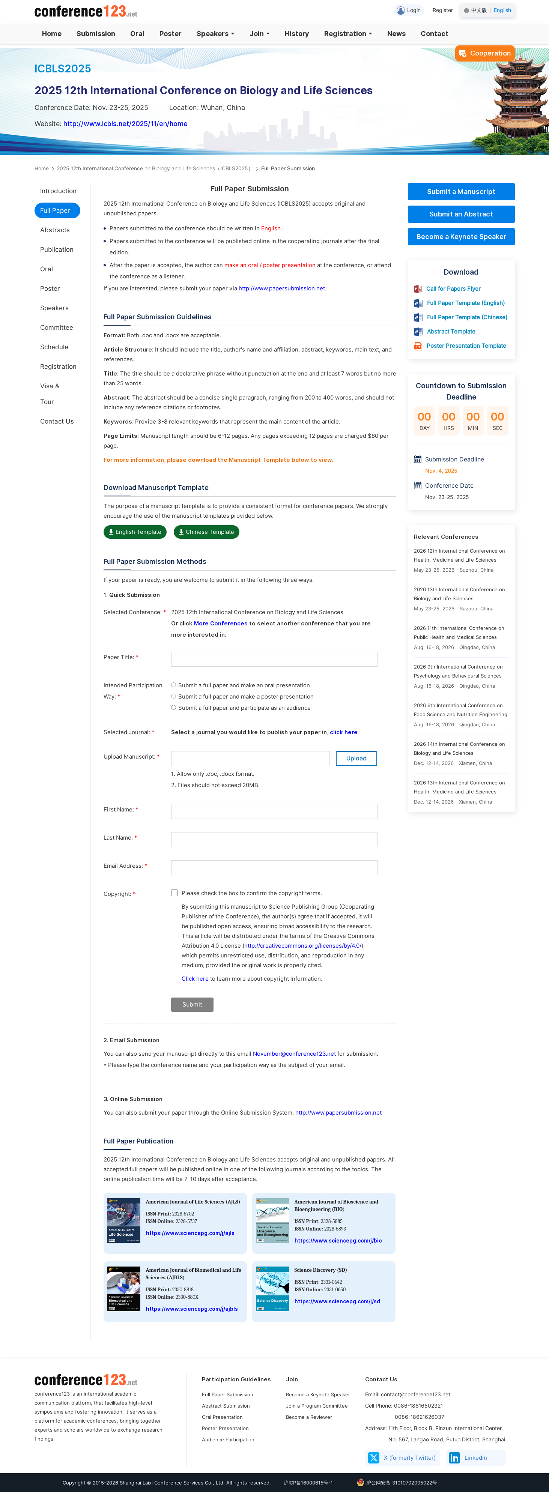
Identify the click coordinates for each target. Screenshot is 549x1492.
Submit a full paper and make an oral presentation (240, 685)
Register (443, 10)
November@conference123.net (295, 1053)
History (297, 34)
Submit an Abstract (461, 214)
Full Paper (55, 210)
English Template (135, 532)
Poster (170, 34)
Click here (195, 978)
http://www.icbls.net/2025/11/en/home (125, 124)
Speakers (216, 34)
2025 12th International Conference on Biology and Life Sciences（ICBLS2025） (155, 168)
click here (344, 732)
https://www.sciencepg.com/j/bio (338, 1241)
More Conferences (221, 623)
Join (260, 34)
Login (409, 10)
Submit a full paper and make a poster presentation (242, 696)
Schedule (54, 347)
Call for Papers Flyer (453, 288)
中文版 (479, 10)
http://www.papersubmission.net (282, 288)
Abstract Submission (226, 1406)
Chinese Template (206, 532)
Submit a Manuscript (461, 191)
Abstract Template (451, 331)
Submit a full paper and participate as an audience (241, 708)
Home (52, 34)
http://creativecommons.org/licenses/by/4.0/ (302, 945)
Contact (434, 34)
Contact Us (57, 421)
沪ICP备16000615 (303, 1483)
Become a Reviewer (309, 1417)
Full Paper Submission (227, 1394)
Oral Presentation (222, 1417)
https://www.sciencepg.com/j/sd (337, 1301)
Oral (137, 34)
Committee (56, 327)
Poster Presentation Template (466, 346)
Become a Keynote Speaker (461, 236)
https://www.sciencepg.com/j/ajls (190, 1233)
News (396, 34)
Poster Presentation (225, 1428)
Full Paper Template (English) (466, 303)
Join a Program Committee (317, 1406)
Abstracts (55, 230)
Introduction (58, 191)
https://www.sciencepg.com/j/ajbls (192, 1309)
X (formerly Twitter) (402, 1457)
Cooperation (485, 53)
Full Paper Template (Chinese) (467, 317)
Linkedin (468, 1457)
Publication (57, 249)
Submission (96, 34)
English (502, 10)
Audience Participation (228, 1439)
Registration (348, 34)
